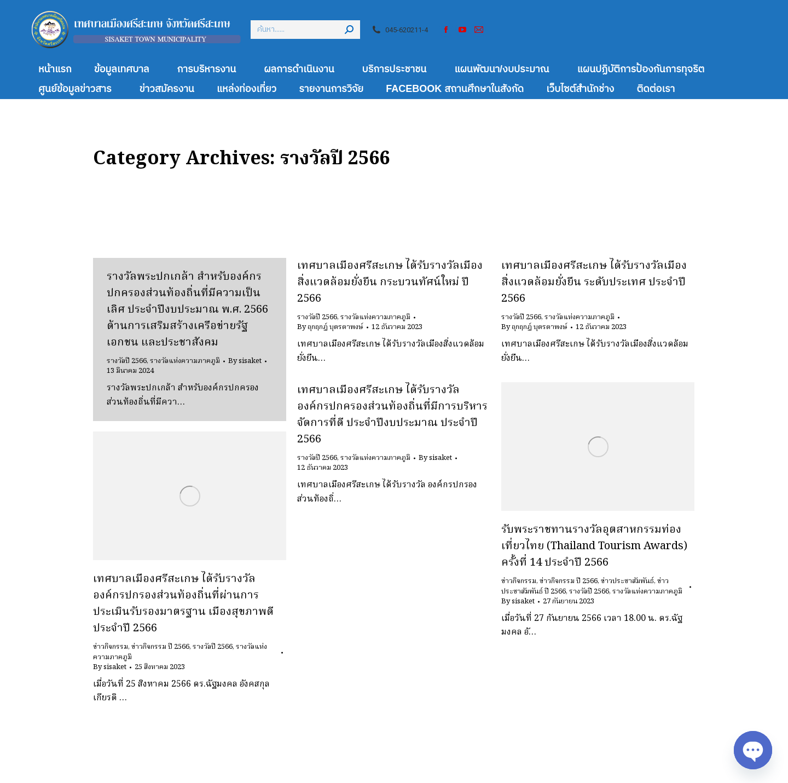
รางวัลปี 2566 (127, 361)
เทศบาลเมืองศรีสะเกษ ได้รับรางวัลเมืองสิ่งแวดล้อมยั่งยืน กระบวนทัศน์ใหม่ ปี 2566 (390, 282)
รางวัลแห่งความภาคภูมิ (185, 361)
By (245, 361)
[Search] (305, 29)
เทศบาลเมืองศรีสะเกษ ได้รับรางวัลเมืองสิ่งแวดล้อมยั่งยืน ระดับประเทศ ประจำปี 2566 (594, 282)
